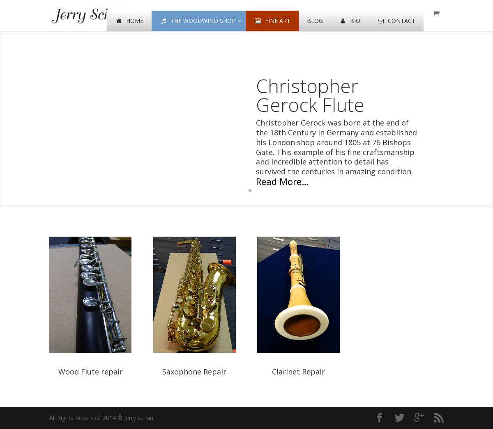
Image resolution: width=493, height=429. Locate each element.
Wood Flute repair (90, 372)
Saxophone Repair (194, 372)
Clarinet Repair (298, 372)
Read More (279, 181)
